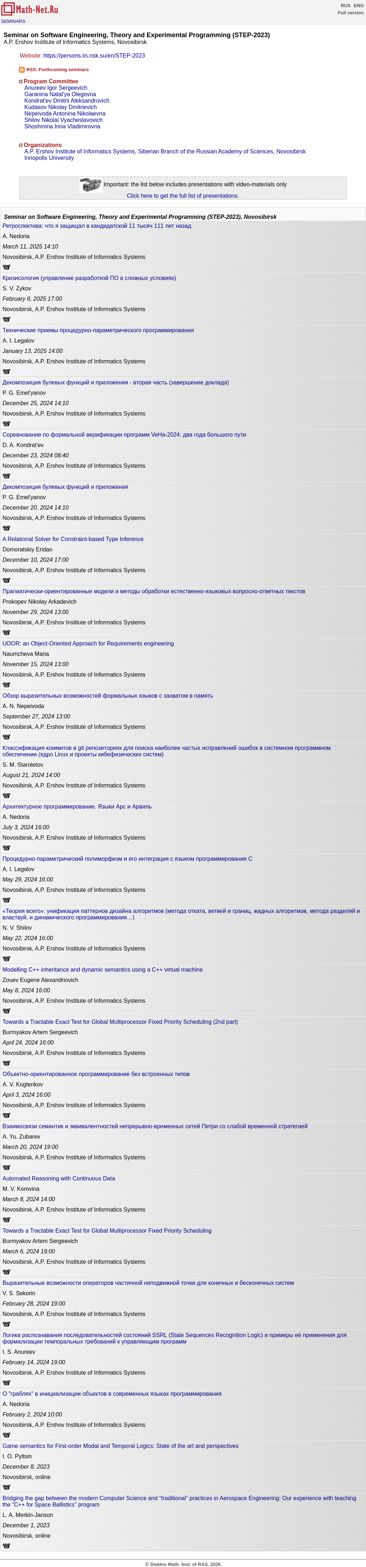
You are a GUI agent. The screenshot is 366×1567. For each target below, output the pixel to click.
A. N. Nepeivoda (23, 706)
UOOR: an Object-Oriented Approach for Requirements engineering (88, 643)
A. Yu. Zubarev (21, 1137)
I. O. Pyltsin (17, 1456)
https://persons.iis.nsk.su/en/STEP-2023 (94, 56)
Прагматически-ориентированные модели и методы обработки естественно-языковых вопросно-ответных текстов (154, 591)
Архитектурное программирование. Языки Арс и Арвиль (77, 807)
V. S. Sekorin (19, 1293)
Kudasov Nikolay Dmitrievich (60, 107)
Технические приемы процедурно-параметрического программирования (98, 330)
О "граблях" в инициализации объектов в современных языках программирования (112, 1394)
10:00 (32, 1414)
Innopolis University (49, 158)
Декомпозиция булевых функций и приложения (65, 487)
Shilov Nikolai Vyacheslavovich (63, 120)
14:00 (33, 351)
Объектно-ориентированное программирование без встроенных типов (96, 1074)
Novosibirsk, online (26, 1477)
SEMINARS (13, 21)
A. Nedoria (16, 236)
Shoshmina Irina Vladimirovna (62, 126)
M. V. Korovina (21, 1189)
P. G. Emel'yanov (24, 393)
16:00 (26, 827)
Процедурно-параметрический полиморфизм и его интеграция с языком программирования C (127, 859)
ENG (359, 5)
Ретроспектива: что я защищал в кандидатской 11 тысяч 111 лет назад (97, 226)
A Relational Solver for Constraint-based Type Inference (73, 539)
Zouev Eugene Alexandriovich (40, 980)
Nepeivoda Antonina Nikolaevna (64, 113)
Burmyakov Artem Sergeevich (40, 1032)
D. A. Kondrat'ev (23, 445)
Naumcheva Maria (26, 654)
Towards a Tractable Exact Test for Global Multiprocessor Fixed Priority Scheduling (107, 1231)
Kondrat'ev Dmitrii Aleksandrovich (66, 101)
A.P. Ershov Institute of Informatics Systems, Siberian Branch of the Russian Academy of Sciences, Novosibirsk (165, 151)
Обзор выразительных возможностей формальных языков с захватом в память (108, 696)
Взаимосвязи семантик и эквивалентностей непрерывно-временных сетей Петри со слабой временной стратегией (155, 1126)
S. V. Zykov (17, 288)
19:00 (30, 1147)
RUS (345, 5)
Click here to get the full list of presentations (182, 196)
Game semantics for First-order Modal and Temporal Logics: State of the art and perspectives (120, 1446)
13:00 (36, 612)
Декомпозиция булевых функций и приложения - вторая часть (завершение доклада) (116, 382)
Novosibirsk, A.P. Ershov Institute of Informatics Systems (74, 257)
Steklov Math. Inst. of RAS (179, 1564)
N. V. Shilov (17, 928)
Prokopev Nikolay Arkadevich (39, 602)
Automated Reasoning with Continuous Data (59, 1178)
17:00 (32, 299)
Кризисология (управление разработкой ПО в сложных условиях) (89, 278)
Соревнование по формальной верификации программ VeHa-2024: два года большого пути (124, 435)
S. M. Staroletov (23, 765)
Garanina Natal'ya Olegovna (60, 94)
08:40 (36, 455)
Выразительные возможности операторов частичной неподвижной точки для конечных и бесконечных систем (148, 1283)
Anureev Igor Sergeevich (55, 88)
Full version (351, 12)
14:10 (30, 247)
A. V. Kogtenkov (23, 1084)
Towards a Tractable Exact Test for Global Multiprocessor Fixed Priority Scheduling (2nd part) (120, 1022)
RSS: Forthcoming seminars (57, 69)
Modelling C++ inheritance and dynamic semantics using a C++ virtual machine (103, 970)
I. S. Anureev (19, 1352)
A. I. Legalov (18, 341)
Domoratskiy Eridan (28, 549)
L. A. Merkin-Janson (28, 1515)
